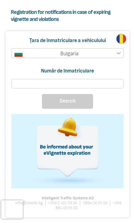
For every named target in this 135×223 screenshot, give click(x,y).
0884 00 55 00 (95, 203)
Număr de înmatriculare (67, 71)
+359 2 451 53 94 (62, 203)
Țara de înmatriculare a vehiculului (67, 40)
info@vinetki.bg (29, 203)
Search (67, 101)
